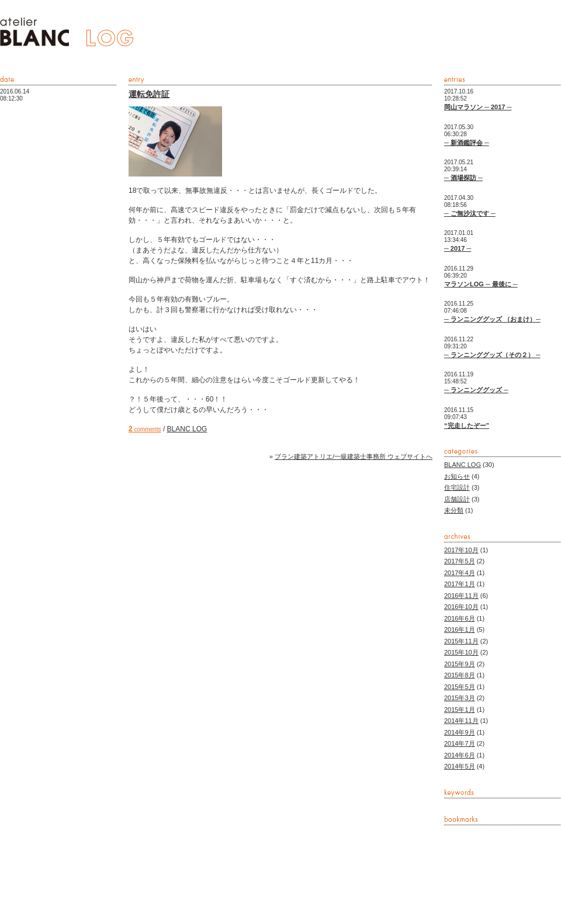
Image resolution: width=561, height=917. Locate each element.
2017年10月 (461, 549)
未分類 (453, 510)
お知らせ (457, 476)
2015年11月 (461, 641)
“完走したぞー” (466, 425)
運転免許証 (149, 94)
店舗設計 (457, 499)
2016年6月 (459, 618)
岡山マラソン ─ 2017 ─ (477, 106)
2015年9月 (459, 663)
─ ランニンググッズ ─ (476, 389)
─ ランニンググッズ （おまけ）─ (492, 319)
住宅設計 (457, 487)
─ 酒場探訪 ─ (463, 177)
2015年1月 (459, 709)
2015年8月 (459, 675)
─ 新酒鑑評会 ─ (466, 142)
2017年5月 (459, 561)
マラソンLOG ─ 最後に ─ (481, 284)
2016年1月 (459, 629)
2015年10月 (461, 652)
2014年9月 (459, 732)
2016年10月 (461, 606)
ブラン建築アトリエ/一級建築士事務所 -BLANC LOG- (66, 32)
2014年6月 (459, 755)
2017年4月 (459, 572)
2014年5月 (459, 766)
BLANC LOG (187, 429)
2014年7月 (459, 743)
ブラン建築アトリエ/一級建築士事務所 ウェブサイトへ (353, 456)
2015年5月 (459, 686)
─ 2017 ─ (457, 248)
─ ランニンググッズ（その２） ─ (492, 354)
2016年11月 (461, 595)
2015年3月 (459, 697)
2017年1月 (459, 583)
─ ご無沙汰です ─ (470, 213)
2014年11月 (461, 720)
